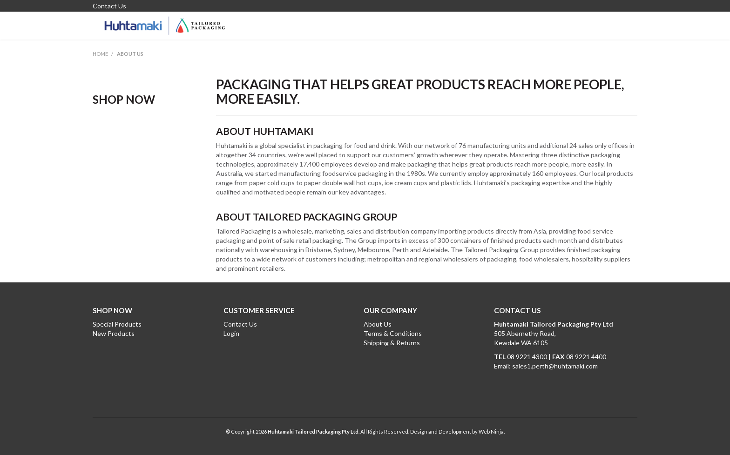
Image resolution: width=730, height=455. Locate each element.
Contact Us (109, 6)
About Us (378, 324)
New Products (114, 333)
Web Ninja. (492, 431)
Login (231, 333)
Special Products (117, 324)
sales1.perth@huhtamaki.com (555, 366)
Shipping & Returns (392, 343)
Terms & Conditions (393, 333)
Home (100, 54)
